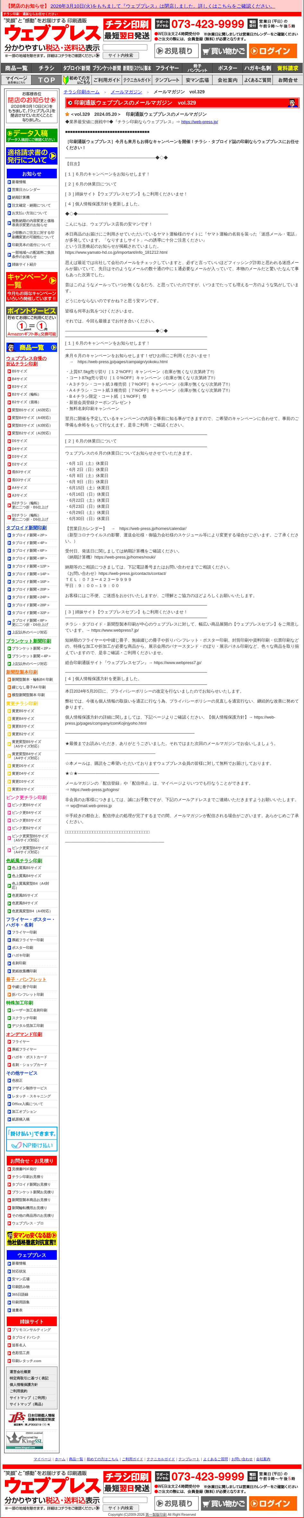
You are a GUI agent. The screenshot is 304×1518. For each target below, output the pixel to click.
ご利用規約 (18, 1391)
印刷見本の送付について (31, 245)
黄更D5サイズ (23, 766)
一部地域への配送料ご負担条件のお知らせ (33, 255)
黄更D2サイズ (23, 789)
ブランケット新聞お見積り (33, 1192)
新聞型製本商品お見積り (31, 1200)
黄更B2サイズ (23, 734)
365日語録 (20, 1294)
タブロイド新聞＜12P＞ (31, 566)
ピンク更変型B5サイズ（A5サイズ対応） (30, 838)
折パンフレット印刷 (28, 994)
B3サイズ (19, 386)
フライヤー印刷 (24, 932)
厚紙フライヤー (24, 1049)
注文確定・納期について (31, 205)
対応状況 (19, 1271)
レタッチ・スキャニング (31, 1096)
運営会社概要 (20, 1372)
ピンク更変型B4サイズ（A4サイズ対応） (30, 850)
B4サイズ (19, 379)
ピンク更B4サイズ (26, 812)
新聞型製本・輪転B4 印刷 (32, 679)
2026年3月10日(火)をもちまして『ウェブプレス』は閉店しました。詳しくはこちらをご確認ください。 (162, 6)
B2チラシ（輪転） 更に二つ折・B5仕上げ (30, 505)
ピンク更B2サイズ (26, 828)
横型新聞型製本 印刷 (28, 695)
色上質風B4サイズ (26, 876)
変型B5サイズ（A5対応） (32, 410)
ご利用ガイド (132, 1459)
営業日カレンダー (26, 190)
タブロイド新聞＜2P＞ (30, 535)
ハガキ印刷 (21, 955)
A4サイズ (19, 488)
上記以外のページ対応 (29, 632)
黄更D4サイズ (23, 773)
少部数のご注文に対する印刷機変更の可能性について (33, 235)
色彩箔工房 (21, 1353)
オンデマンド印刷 (24, 1034)
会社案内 (263, 1459)
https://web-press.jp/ (199, 121)
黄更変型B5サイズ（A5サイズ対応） (26, 744)
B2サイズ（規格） (26, 402)
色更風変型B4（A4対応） (32, 911)
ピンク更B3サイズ (26, 820)
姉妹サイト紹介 (24, 264)
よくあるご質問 (215, 1459)
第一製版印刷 (156, 1514)
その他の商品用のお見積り (33, 1215)
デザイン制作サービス (29, 1088)
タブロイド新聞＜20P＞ (31, 589)
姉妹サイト (32, 1321)
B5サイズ (19, 371)
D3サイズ (19, 456)
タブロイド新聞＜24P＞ (31, 597)
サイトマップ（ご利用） (29, 1398)
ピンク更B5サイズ (26, 805)
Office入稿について (27, 1104)
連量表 (17, 1310)
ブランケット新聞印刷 (28, 641)
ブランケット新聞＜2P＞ (31, 648)
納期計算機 (21, 197)
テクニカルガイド (161, 1459)
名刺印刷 (19, 963)
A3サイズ (19, 495)
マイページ (42, 1459)
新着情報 (19, 182)
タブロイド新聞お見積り (31, 1184)
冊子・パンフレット (26, 979)
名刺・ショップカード (29, 1065)
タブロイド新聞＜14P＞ (31, 574)
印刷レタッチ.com (26, 1361)
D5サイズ (19, 441)
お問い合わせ (242, 1459)
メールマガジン (126, 91)
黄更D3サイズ (23, 781)
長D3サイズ (21, 480)
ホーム (60, 1459)
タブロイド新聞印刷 (26, 527)
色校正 (17, 1080)
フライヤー (21, 1042)
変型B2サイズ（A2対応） (32, 433)
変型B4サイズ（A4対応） (32, 418)
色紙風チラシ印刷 (24, 860)
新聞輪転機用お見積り (29, 1208)
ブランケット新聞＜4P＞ (31, 656)
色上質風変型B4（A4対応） (30, 886)
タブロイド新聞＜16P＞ (31, 582)
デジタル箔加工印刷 (28, 1026)
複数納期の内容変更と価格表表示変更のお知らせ (33, 223)
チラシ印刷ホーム (82, 91)
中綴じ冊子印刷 (24, 987)
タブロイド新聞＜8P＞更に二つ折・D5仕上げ (30, 622)
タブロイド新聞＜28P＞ (31, 605)
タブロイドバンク (26, 1337)
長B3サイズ (21, 472)
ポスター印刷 (22, 948)
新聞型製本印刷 (22, 672)
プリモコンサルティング (31, 1330)
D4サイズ (19, 449)
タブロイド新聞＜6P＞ (30, 550)
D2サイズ (19, 464)
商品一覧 (76, 1459)
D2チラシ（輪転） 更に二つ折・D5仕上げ (30, 517)
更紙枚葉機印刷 (24, 971)
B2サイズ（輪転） (26, 394)
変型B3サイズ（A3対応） (32, 425)
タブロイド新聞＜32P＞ (31, 613)
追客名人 (19, 1345)
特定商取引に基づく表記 (29, 1378)
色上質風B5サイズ (26, 868)
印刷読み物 (21, 1287)
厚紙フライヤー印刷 (28, 940)
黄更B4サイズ (23, 719)
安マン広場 (21, 1279)
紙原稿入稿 (21, 1119)
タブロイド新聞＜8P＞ (30, 558)
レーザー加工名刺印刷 (29, 1010)
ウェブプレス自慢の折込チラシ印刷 (26, 361)
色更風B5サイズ (25, 895)
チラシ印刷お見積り (28, 1177)
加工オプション (24, 1111)
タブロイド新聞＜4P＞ (30, 543)
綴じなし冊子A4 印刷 (29, 687)
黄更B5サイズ (23, 711)
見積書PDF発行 (24, 1169)
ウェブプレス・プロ (28, 1223)
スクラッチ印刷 (24, 1018)
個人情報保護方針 (24, 1384)
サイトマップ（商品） (27, 1404)
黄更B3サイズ (23, 726)
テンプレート (189, 1459)
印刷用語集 (21, 1302)
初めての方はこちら (102, 1459)
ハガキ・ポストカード (29, 1057)
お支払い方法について (29, 213)
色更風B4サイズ (25, 903)
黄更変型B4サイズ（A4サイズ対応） (26, 756)
